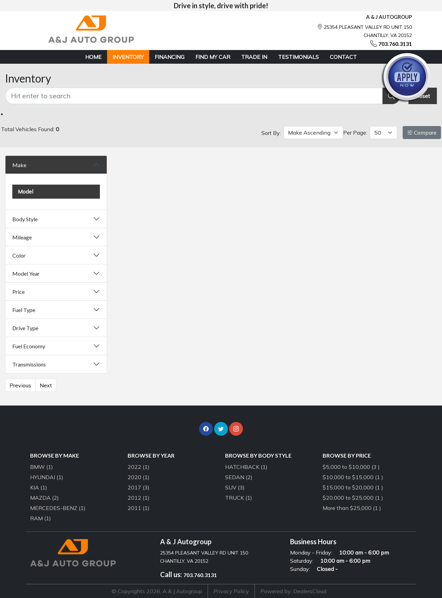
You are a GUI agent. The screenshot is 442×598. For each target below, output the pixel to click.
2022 (139, 466)
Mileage (22, 237)
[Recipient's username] (194, 96)
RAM (40, 518)
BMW (41, 466)
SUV (235, 487)
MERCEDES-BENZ (58, 507)
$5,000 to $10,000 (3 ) (351, 466)
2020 (139, 477)
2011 (139, 507)
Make (19, 165)
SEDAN (238, 477)
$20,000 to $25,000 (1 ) (353, 497)
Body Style (25, 219)
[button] (206, 429)
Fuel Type (23, 310)
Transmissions (29, 364)
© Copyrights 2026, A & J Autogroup (157, 591)
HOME (93, 56)
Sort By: (271, 132)
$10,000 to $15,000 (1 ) (353, 477)
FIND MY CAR (212, 56)
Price (18, 291)
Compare (422, 132)
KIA (38, 487)
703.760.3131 (395, 43)
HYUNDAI (46, 477)
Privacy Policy (231, 591)
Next (46, 385)
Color (19, 255)
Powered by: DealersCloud (293, 591)
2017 (139, 487)
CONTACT (343, 56)
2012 (139, 497)
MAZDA (44, 497)
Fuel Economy (28, 346)
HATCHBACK (246, 466)
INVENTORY (128, 56)
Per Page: (355, 132)
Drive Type (25, 328)
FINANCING (169, 56)
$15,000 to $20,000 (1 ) (353, 487)
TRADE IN (254, 56)
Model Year (26, 273)
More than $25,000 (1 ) (352, 507)
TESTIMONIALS (298, 56)
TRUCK (238, 497)
